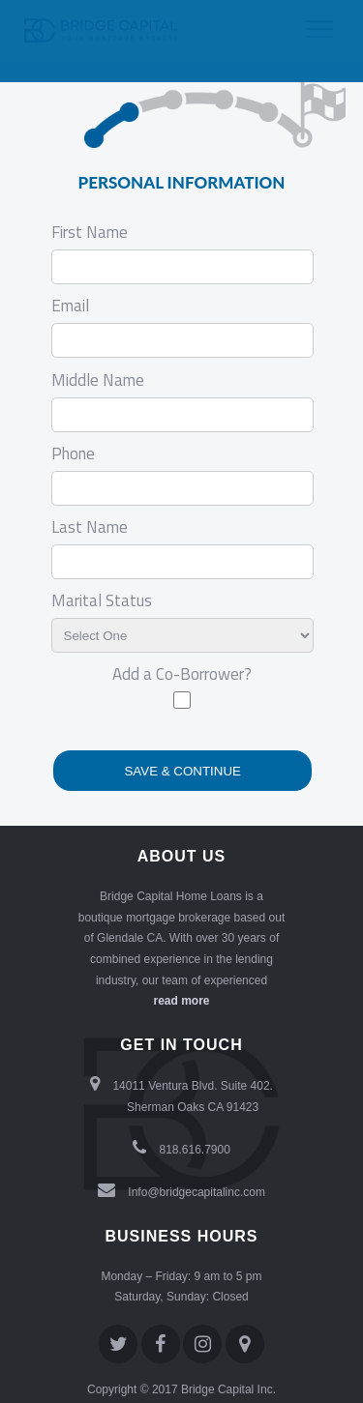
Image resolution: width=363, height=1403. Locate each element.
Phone (73, 453)
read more (181, 1001)
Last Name (89, 527)
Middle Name (97, 380)
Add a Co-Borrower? (182, 674)
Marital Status (101, 600)
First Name (89, 232)
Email (70, 305)
